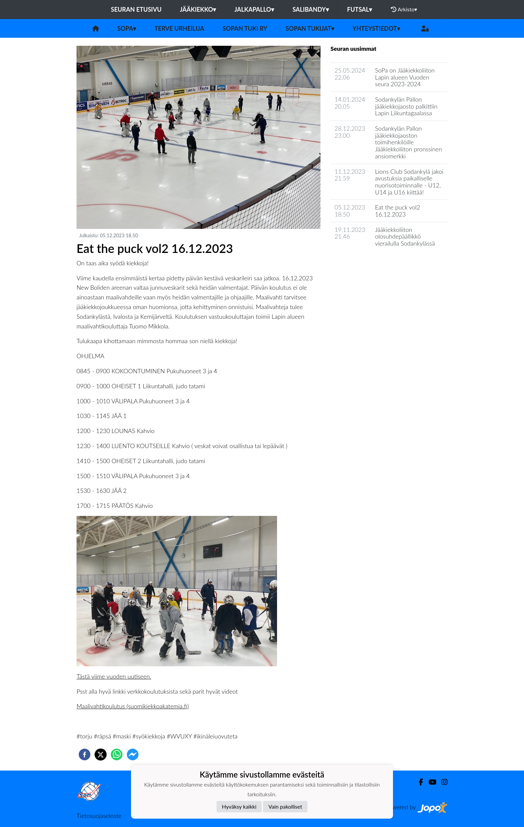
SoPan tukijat (310, 28)
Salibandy (310, 9)
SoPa (126, 28)
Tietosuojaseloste (99, 815)
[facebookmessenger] (133, 754)
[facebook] (85, 754)
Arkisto (404, 9)
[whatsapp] (117, 754)
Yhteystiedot (376, 28)
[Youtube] (429, 782)
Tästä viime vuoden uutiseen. (114, 676)
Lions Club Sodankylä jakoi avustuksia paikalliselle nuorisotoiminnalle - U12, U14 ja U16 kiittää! (409, 182)
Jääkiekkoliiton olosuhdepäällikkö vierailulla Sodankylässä (405, 236)
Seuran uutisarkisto (360, 262)
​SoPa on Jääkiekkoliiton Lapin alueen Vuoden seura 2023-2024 (404, 77)
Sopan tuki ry (245, 28)
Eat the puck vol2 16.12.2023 (397, 210)
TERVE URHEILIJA (179, 28)
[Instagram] (441, 782)
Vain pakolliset (285, 806)
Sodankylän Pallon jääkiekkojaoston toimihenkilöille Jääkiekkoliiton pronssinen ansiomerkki (408, 142)
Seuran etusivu (136, 9)
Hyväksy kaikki (239, 806)
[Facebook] (418, 782)
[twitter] (101, 754)
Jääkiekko (198, 9)
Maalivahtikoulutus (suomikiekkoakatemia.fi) (133, 706)
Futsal (359, 9)
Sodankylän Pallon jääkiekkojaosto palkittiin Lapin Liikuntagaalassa (406, 106)
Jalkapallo (254, 9)
